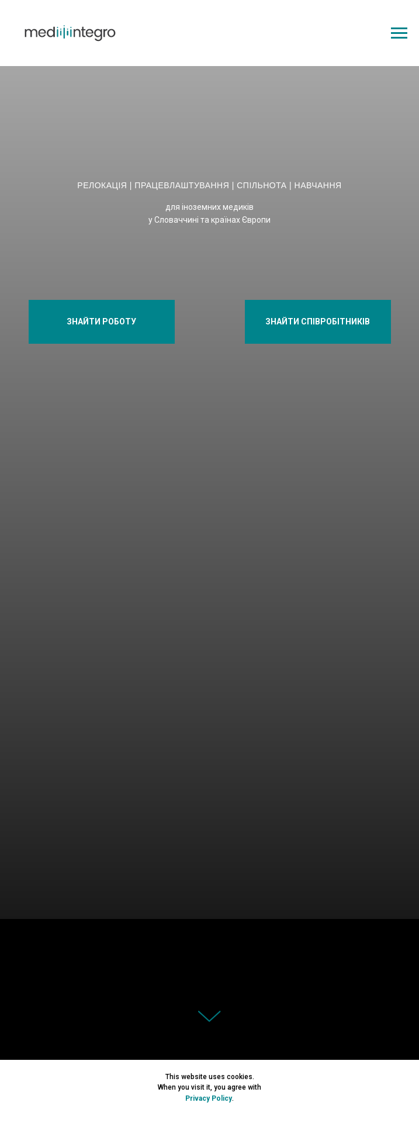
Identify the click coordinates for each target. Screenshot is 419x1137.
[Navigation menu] (399, 33)
